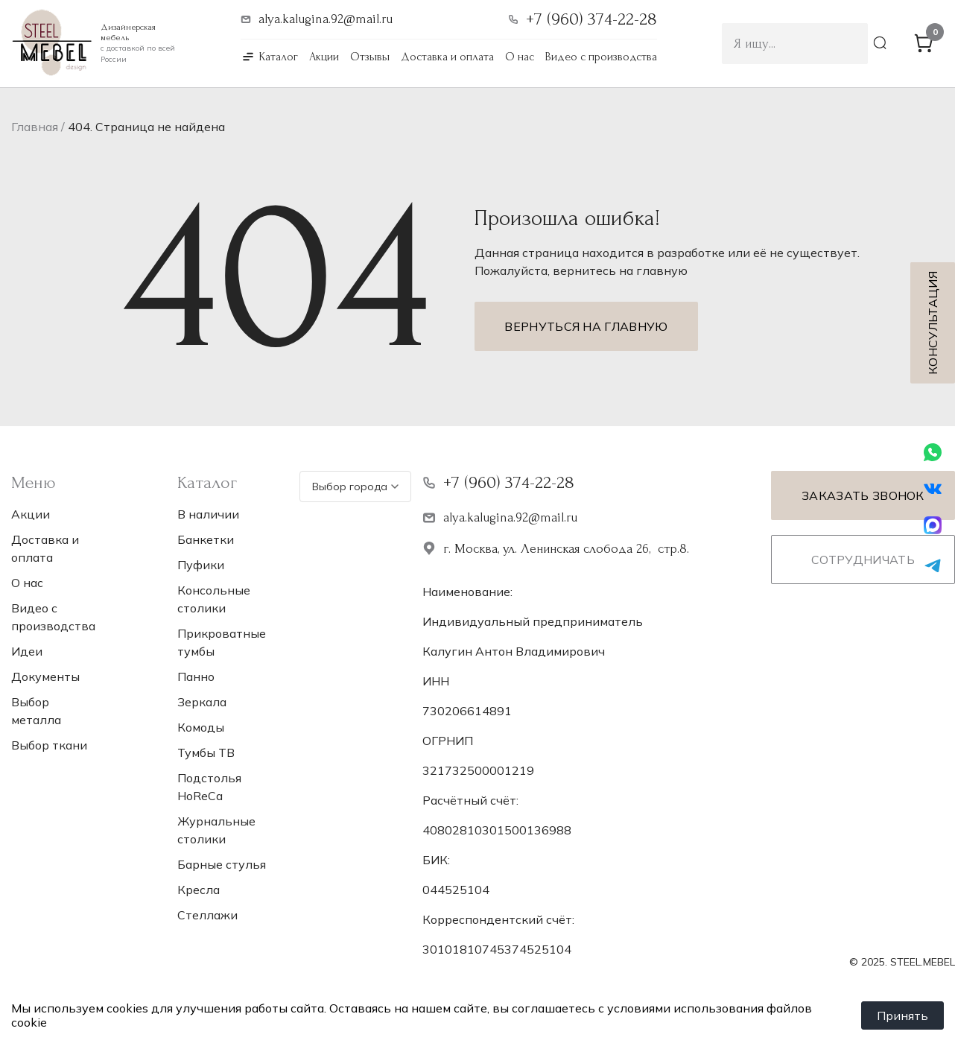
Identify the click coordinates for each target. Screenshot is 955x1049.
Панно (196, 676)
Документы (45, 676)
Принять (902, 1015)
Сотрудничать (863, 559)
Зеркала (201, 701)
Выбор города (355, 486)
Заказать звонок (863, 495)
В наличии (208, 514)
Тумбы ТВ (206, 752)
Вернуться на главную (585, 326)
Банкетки (205, 539)
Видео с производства (601, 56)
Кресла (198, 889)
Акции (324, 56)
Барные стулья (221, 864)
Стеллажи (207, 914)
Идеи (26, 651)
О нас (519, 56)
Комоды (200, 727)
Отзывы (370, 56)
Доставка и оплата (447, 56)
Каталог (278, 56)
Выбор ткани (49, 745)
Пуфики (200, 564)
